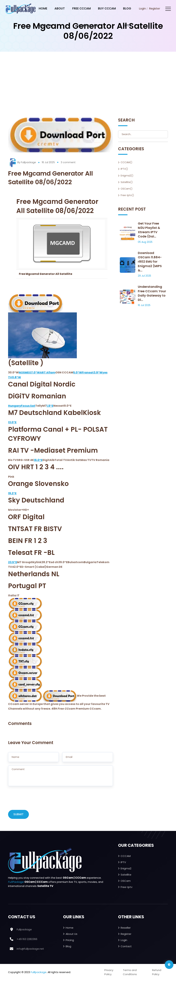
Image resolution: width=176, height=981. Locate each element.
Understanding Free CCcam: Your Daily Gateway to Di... (152, 293)
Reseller (45, 25)
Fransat (88, 372)
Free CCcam (81, 8)
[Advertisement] (88, 77)
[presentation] (34, 800)
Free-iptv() (127, 195)
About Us (71, 934)
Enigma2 (126, 869)
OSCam (126, 881)
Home (43, 8)
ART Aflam (47, 372)
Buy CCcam (107, 8)
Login (142, 9)
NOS (22, 372)
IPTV (128, 25)
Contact (126, 947)
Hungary (14, 406)
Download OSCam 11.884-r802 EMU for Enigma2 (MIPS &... (150, 261)
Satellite (126, 875)
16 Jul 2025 (48, 162)
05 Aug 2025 (145, 242)
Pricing (70, 940)
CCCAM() (126, 162)
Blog (127, 8)
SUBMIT (18, 815)
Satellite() (127, 182)
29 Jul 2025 (144, 275)
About (59, 8)
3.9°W (98, 372)
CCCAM (126, 856)
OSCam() (127, 188)
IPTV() (124, 168)
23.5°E (12, 562)
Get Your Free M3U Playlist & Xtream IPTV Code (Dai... (149, 230)
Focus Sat (28, 406)
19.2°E (12, 493)
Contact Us (88, 25)
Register (154, 9)
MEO (28, 372)
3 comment (68, 162)
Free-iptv (126, 887)
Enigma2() (127, 175)
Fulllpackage (38, 972)
